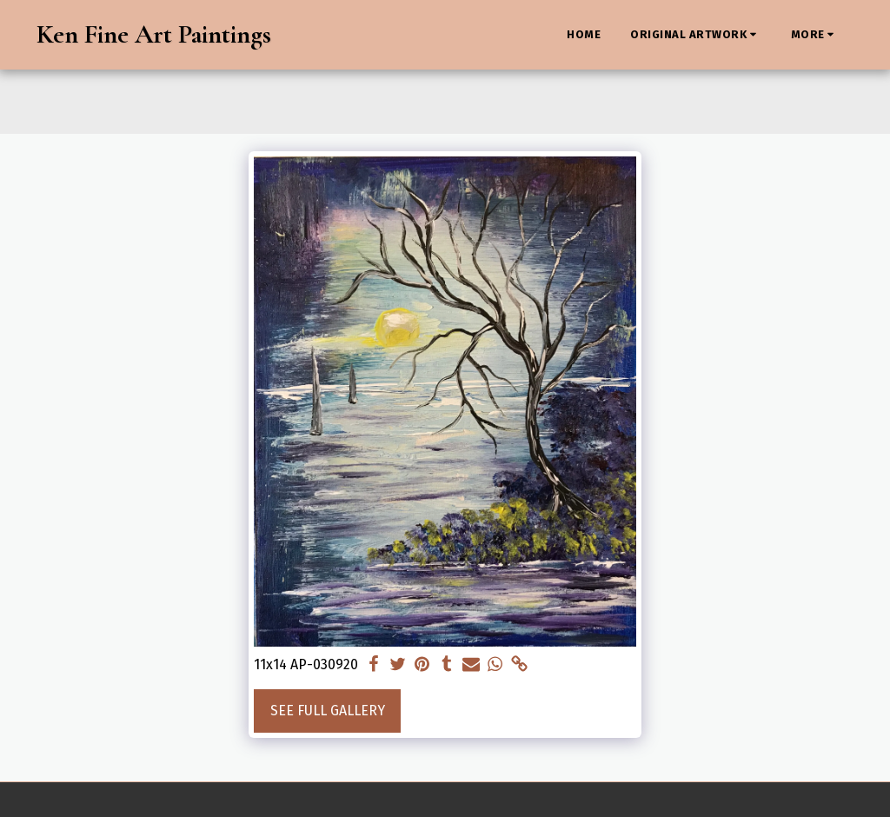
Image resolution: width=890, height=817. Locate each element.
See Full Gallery (327, 710)
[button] (695, 35)
